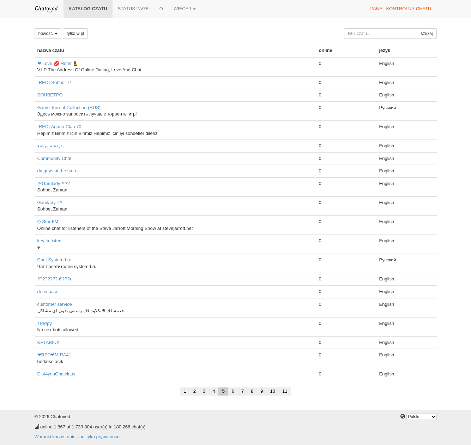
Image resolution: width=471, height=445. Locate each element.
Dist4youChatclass (56, 373)
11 (284, 391)
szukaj (427, 33)
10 (272, 391)
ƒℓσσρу (44, 323)
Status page (133, 8)
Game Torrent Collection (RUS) (69, 107)
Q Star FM (48, 221)
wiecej (185, 8)
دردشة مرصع (50, 145)
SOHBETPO (50, 94)
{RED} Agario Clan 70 (59, 126)
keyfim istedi (50, 240)
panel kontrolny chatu (400, 8)
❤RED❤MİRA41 (54, 354)
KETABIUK (48, 342)
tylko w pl (75, 33)
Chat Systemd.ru (54, 259)
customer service (54, 304)
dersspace (48, 291)
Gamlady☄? (49, 202)
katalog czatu (88, 8)
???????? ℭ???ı (54, 278)
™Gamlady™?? (53, 183)
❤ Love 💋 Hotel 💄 (57, 63)
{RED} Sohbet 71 (54, 82)
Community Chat (54, 158)
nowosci (48, 33)
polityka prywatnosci (99, 436)
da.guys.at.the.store (57, 170)
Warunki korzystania (55, 436)
